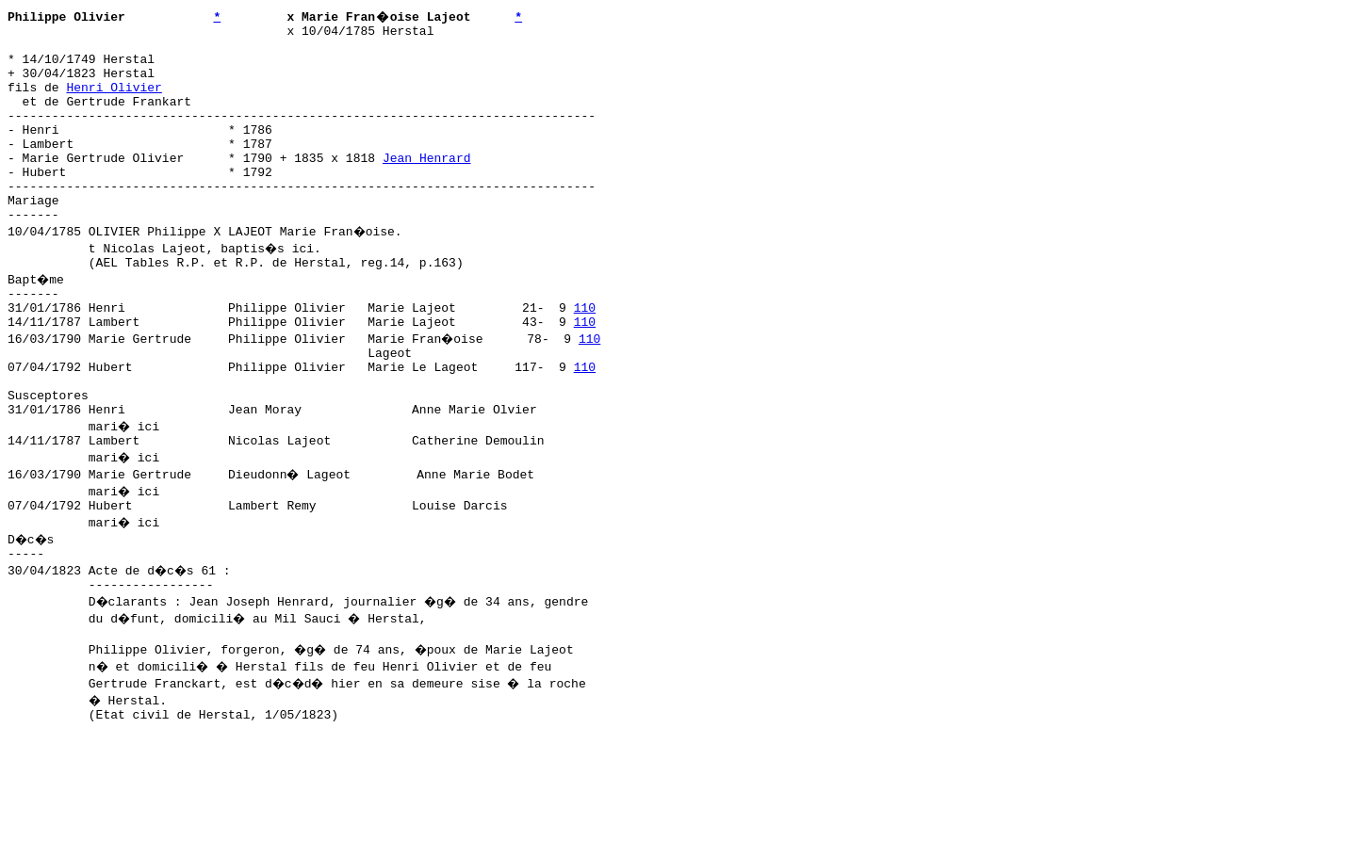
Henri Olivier (113, 100)
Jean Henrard (427, 185)
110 (585, 355)
